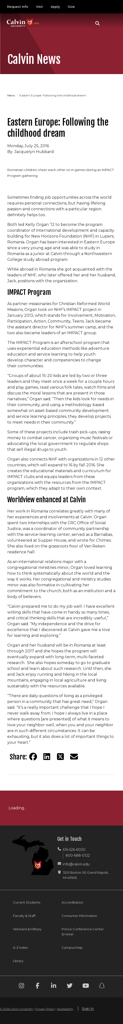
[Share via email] (74, 756)
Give (71, 7)
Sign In (88, 1009)
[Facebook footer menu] (37, 986)
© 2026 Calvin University (16, 1009)
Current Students (26, 902)
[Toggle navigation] (110, 23)
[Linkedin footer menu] (53, 986)
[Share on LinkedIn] (47, 756)
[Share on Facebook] (33, 756)
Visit (39, 7)
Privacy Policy (45, 1009)
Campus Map (72, 947)
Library (18, 961)
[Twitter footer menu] (69, 986)
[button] (97, 23)
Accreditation (72, 902)
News (11, 95)
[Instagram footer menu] (21, 986)
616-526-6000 (74, 849)
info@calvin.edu (76, 864)
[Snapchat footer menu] (101, 986)
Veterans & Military (27, 929)
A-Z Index (20, 947)
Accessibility (65, 1009)
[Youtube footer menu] (85, 986)
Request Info (17, 7)
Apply (55, 7)
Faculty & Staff (24, 916)
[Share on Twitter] (60, 756)
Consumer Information (79, 916)
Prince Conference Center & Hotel (83, 931)
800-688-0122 (78, 855)
